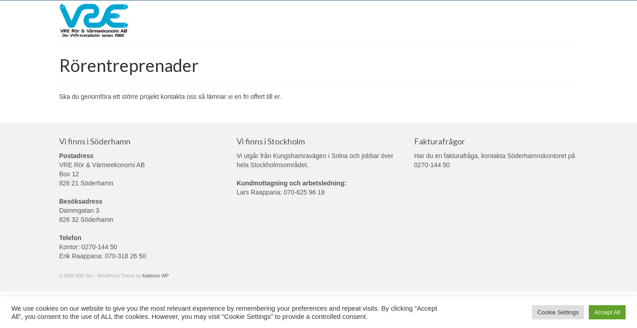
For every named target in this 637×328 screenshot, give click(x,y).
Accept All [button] (607, 312)
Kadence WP (155, 275)
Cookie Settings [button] (558, 312)
